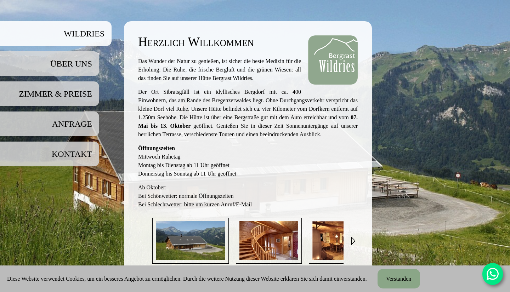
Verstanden (398, 279)
